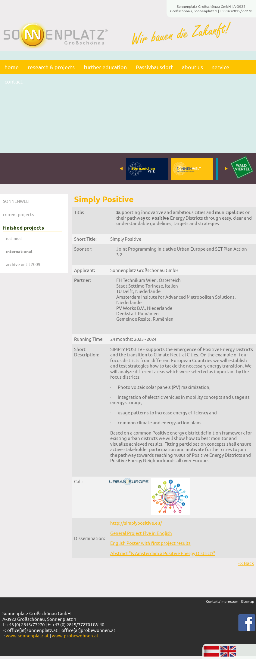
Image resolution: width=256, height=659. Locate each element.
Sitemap (247, 601)
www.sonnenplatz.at (27, 635)
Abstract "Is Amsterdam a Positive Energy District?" (162, 553)
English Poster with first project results (150, 543)
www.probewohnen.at (75, 635)
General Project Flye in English (141, 533)
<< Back (246, 563)
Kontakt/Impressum (222, 601)
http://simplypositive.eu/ (136, 523)
